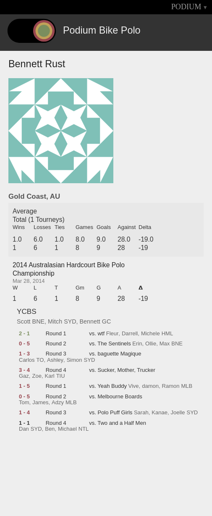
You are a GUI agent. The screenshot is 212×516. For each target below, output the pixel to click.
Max (165, 344)
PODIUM (186, 7)
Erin (137, 344)
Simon (74, 360)
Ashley (55, 360)
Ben (50, 429)
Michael (67, 429)
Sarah (141, 413)
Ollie (150, 344)
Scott (24, 321)
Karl (50, 376)
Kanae (160, 413)
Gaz (24, 376)
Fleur (112, 334)
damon (150, 386)
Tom (24, 402)
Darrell (130, 334)
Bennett (90, 321)
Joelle (178, 413)
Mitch (55, 321)
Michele (150, 334)
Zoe (36, 376)
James (40, 402)
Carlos (27, 360)
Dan (24, 429)
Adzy (58, 402)
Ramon (171, 386)
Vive (133, 386)
